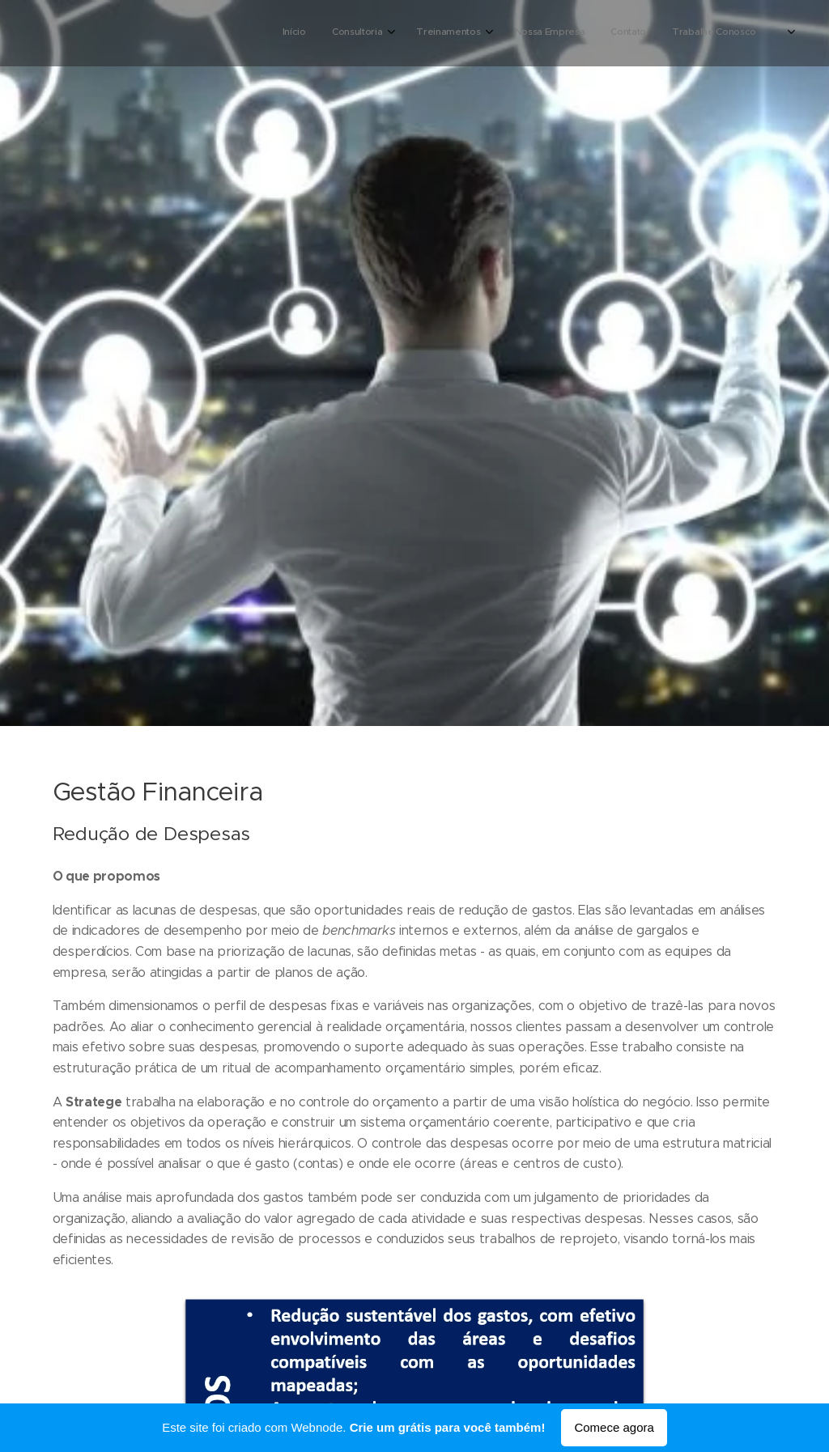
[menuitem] (599, 33)
